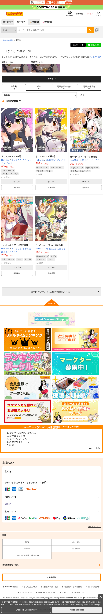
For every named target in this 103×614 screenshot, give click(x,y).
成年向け (21, 23)
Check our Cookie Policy (26, 610)
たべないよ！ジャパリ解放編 (49, 246)
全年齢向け (8, 23)
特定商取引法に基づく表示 (46, 593)
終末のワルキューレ (19, 443)
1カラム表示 (98, 96)
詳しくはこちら (94, 528)
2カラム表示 (93, 96)
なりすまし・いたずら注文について (73, 593)
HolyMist (85, 58)
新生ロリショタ (17, 437)
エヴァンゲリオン (18, 440)
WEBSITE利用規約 (11, 588)
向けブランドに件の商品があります (51, 292)
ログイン (87, 14)
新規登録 (76, 14)
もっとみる (94, 449)
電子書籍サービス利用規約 (73, 588)
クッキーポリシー (26, 593)
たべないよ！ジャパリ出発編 (14, 246)
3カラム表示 (87, 96)
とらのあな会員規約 (30, 588)
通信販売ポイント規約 (51, 588)
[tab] (39, 88)
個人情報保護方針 (94, 588)
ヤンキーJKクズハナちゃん (23, 433)
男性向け (34, 23)
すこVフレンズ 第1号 (45, 157)
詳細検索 (97, 31)
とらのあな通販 (7, 41)
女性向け (48, 23)
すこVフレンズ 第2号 (71, 58)
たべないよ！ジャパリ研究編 (83, 157)
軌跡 (11, 446)
